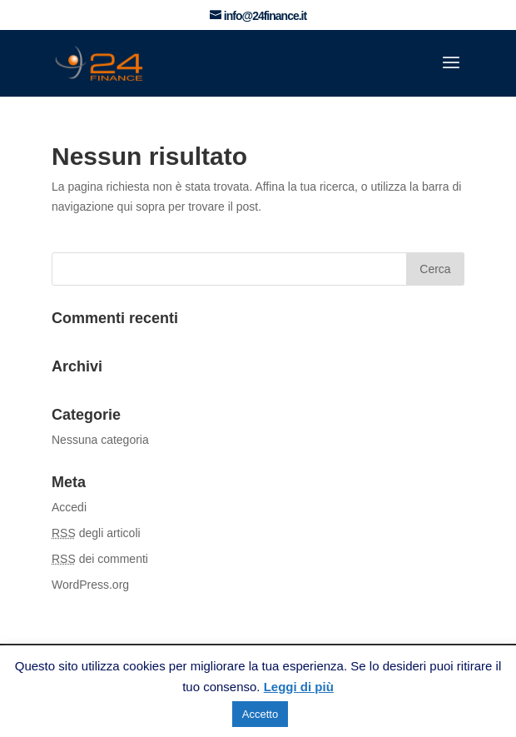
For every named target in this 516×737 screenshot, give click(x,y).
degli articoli (96, 533)
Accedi (69, 507)
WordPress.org (90, 584)
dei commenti (100, 558)
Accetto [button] (260, 714)
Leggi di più (299, 687)
